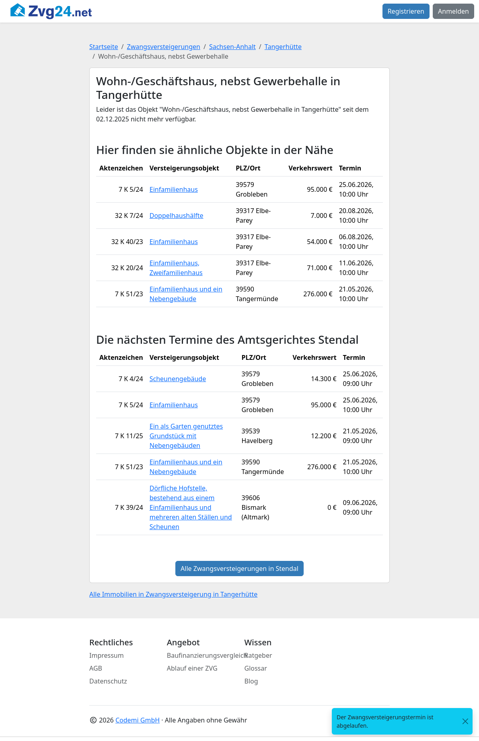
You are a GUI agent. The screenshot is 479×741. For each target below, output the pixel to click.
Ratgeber (258, 655)
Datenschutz (108, 681)
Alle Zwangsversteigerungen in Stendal (239, 568)
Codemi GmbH (137, 720)
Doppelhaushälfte (177, 215)
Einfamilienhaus (174, 189)
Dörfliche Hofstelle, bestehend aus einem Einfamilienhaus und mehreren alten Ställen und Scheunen (191, 507)
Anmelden (453, 11)
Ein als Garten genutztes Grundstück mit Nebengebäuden (186, 436)
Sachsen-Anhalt (232, 46)
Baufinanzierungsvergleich (207, 655)
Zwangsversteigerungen (163, 46)
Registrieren (406, 11)
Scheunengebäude (178, 378)
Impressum (106, 655)
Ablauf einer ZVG (192, 668)
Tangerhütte (283, 46)
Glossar (256, 668)
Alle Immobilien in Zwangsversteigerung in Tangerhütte (173, 594)
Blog (251, 681)
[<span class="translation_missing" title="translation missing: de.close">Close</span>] (465, 721)
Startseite (103, 46)
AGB (95, 668)
